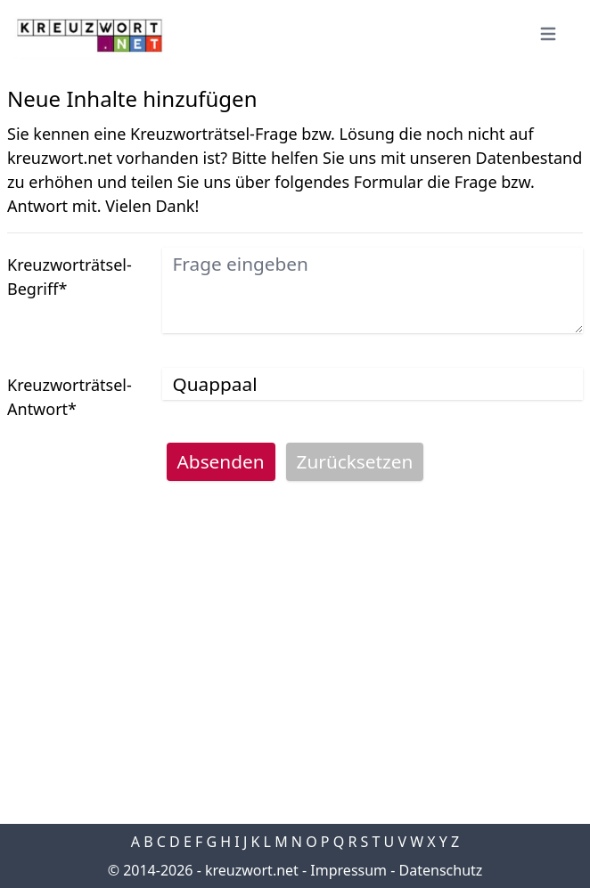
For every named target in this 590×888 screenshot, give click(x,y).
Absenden (221, 461)
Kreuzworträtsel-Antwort (69, 397)
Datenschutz (441, 870)
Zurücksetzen (355, 461)
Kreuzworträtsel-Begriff (69, 276)
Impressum (348, 870)
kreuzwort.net (252, 870)
